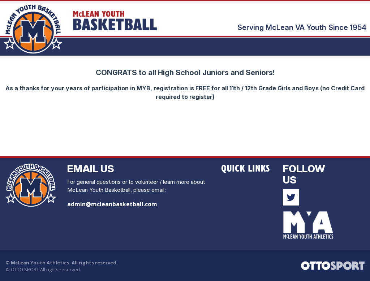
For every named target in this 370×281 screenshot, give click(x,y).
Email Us (90, 169)
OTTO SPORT (25, 269)
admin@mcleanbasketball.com (112, 204)
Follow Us (304, 174)
